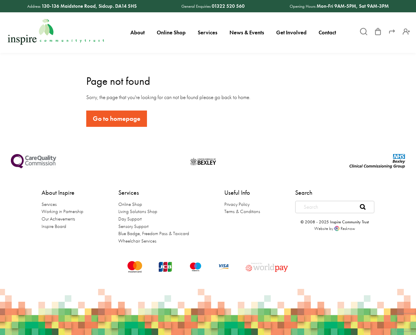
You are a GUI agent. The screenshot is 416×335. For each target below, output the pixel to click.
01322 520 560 (228, 6)
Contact (327, 32)
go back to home (232, 97)
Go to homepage (116, 119)
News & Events (246, 32)
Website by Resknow (334, 228)
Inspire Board (54, 226)
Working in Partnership (62, 211)
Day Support (130, 219)
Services (207, 32)
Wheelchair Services (137, 241)
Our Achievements (58, 219)
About (137, 32)
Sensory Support (133, 226)
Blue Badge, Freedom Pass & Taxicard (153, 233)
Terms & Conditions (242, 211)
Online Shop (171, 32)
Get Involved (291, 32)
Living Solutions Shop (137, 211)
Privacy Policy (237, 204)
